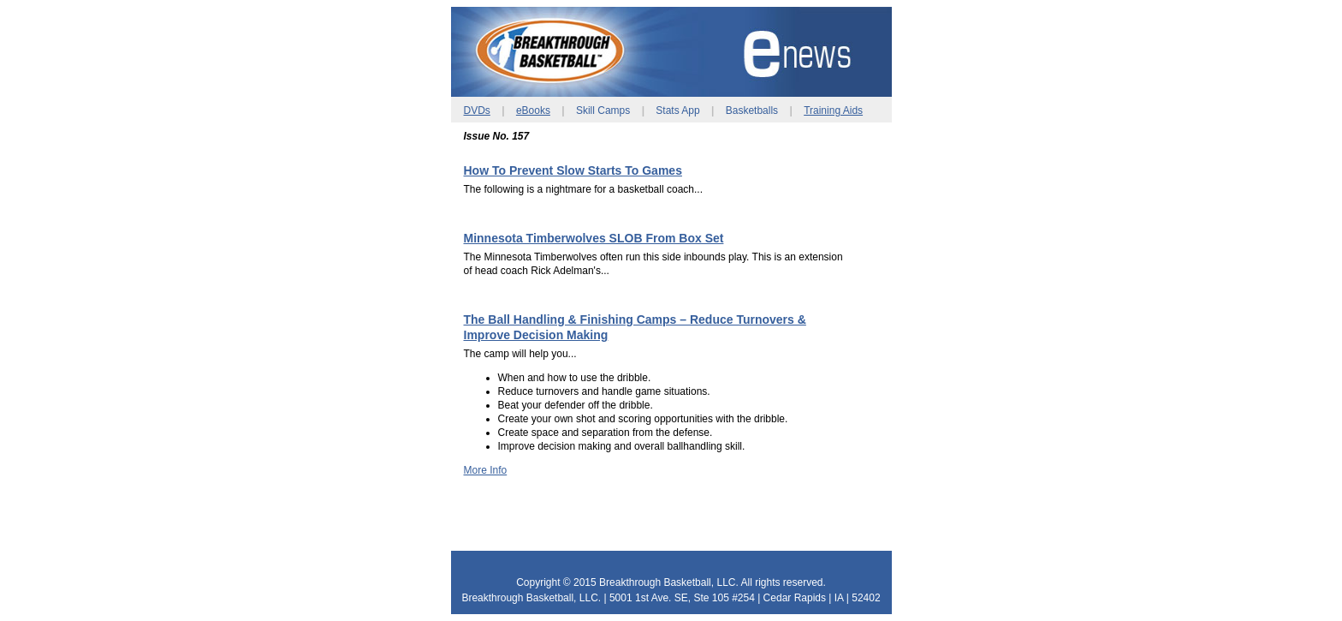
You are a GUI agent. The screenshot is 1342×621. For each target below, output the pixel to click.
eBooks (533, 110)
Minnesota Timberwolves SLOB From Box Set (594, 238)
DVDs (477, 110)
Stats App (677, 110)
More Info (486, 470)
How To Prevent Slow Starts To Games (573, 170)
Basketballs (752, 110)
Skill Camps (603, 110)
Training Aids (833, 110)
